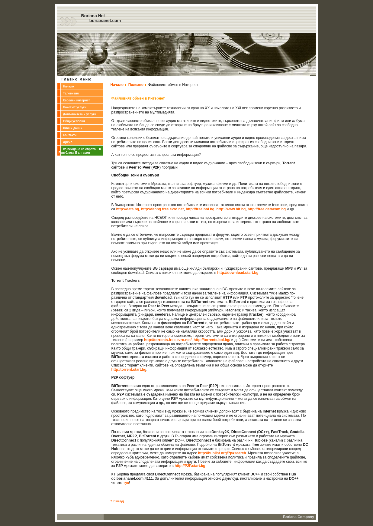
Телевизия (71, 93)
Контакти (70, 135)
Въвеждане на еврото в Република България (80, 150)
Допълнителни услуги (79, 114)
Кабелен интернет (76, 100)
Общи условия (74, 121)
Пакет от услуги (74, 107)
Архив (67, 142)
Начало (68, 86)
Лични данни (72, 128)
